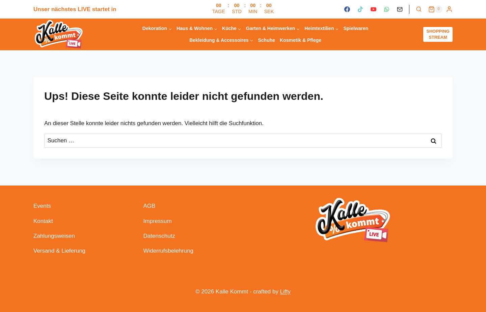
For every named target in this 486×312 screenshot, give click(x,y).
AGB (149, 206)
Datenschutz (159, 236)
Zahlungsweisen (54, 236)
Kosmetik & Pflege (300, 40)
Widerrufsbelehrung (168, 251)
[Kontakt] (400, 9)
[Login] (449, 9)
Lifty (285, 291)
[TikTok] (360, 9)
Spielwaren (355, 28)
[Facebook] (347, 9)
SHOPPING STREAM (438, 34)
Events (42, 206)
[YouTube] (373, 9)
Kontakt (43, 221)
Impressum (157, 221)
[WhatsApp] (386, 9)
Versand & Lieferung (59, 251)
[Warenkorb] (435, 9)
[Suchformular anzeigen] (419, 9)
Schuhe (266, 40)
